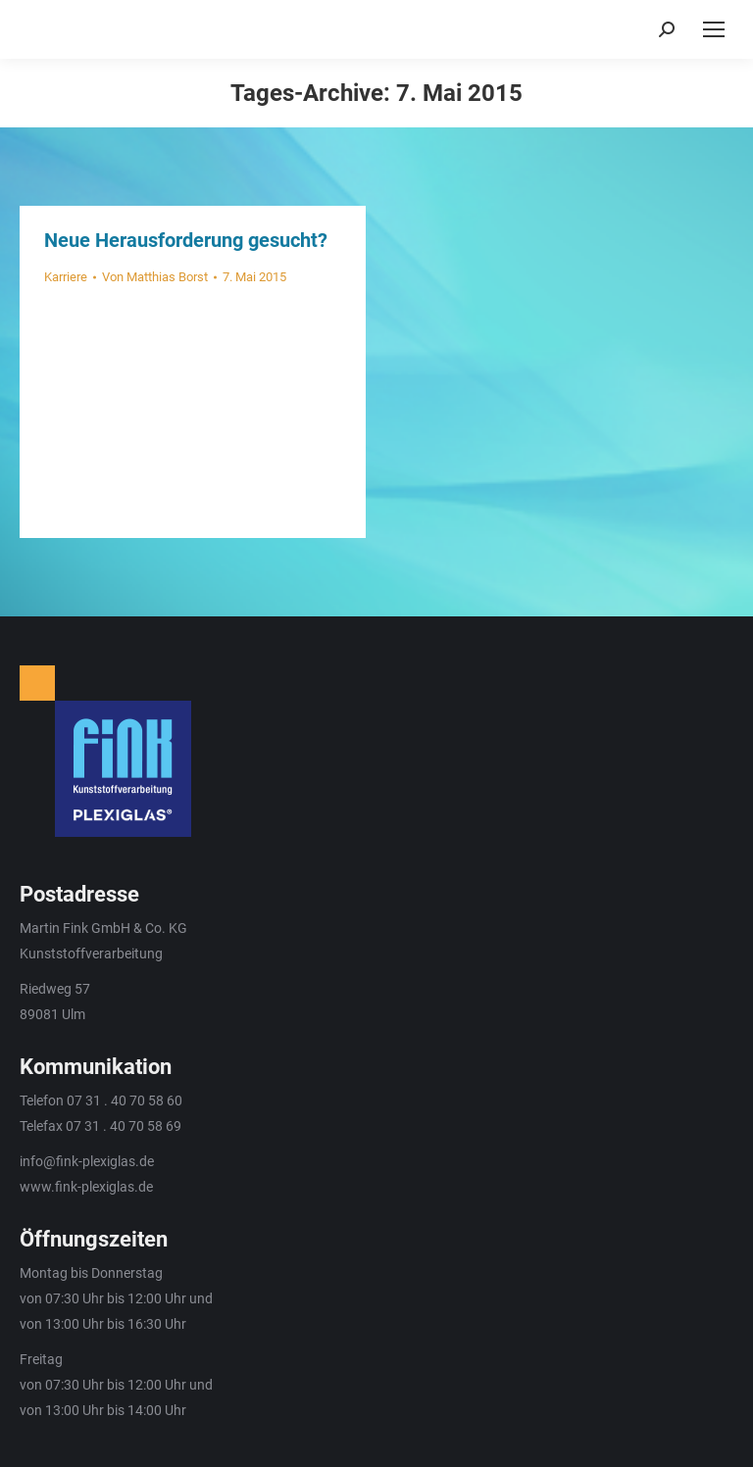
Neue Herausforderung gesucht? (185, 240)
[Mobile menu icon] (713, 29)
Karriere (65, 276)
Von (155, 276)
